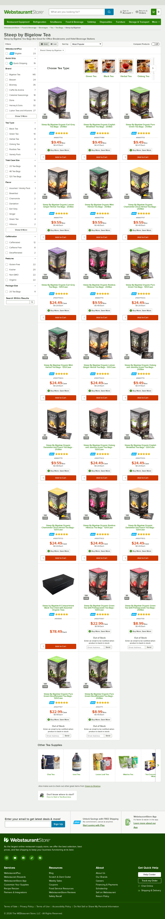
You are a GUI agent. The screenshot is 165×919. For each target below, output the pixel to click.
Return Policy (102, 896)
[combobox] (77, 12)
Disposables (106, 22)
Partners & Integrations (15, 892)
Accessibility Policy (61, 906)
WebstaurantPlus (12, 873)
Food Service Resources (61, 888)
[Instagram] (6, 857)
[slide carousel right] (153, 68)
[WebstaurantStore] (44, 839)
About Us (100, 873)
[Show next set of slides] (158, 765)
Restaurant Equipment (18, 22)
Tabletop (91, 22)
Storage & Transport (139, 22)
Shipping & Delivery (149, 890)
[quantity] (43, 157)
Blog (51, 873)
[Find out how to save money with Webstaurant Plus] (52, 133)
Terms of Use (43, 906)
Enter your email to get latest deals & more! (32, 819)
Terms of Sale (10, 906)
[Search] (32, 302)
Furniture (120, 22)
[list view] (53, 44)
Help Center (149, 874)
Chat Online (145, 886)
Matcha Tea (128, 774)
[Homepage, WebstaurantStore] (24, 12)
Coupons (53, 884)
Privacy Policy (27, 906)
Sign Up (58, 824)
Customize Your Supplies (16, 884)
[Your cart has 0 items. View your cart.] (156, 12)
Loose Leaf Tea (102, 774)
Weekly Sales (55, 881)
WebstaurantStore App (15, 881)
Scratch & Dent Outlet (60, 877)
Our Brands (101, 877)
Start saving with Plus (94, 825)
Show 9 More (21, 116)
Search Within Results (17, 298)
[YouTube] (15, 857)
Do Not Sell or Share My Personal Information (96, 906)
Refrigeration (39, 22)
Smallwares (56, 22)
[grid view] (44, 44)
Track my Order (150, 880)
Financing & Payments (107, 884)
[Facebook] (23, 857)
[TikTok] (31, 857)
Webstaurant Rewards (15, 877)
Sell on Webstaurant (106, 892)
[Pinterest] (40, 857)
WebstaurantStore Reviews (62, 892)
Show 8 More (21, 230)
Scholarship (101, 888)
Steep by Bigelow (92, 786)
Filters (8, 44)
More (156, 22)
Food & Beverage (74, 22)
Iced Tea (76, 774)
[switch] (155, 44)
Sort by (65, 44)
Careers (100, 881)
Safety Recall (55, 896)
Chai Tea (50, 774)
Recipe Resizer (11, 888)
